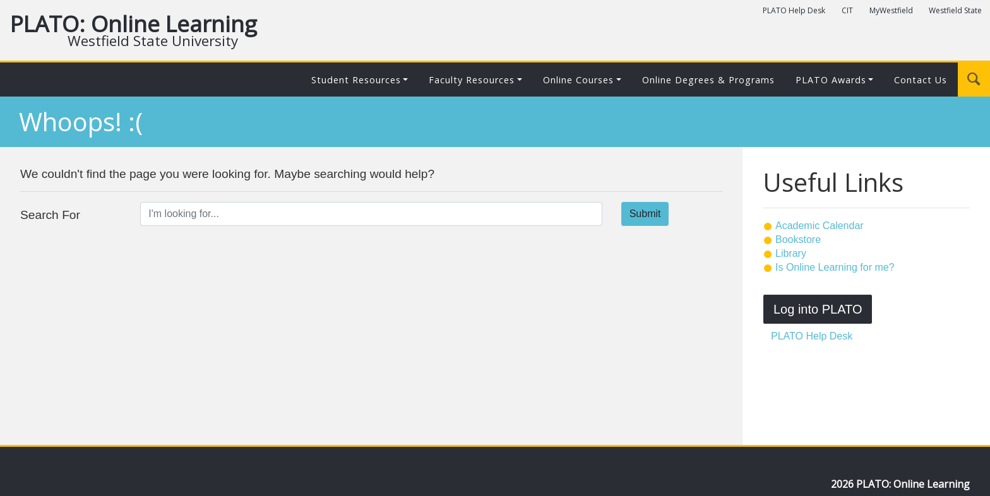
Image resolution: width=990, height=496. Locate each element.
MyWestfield (891, 10)
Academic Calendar (819, 225)
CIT (847, 10)
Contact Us (920, 80)
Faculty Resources (472, 80)
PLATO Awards (831, 80)
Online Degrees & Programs (708, 80)
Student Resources (356, 80)
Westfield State (955, 10)
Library (790, 253)
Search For (50, 214)
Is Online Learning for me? (835, 267)
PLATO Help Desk (794, 10)
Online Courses (578, 80)
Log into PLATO (817, 309)
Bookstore (798, 239)
